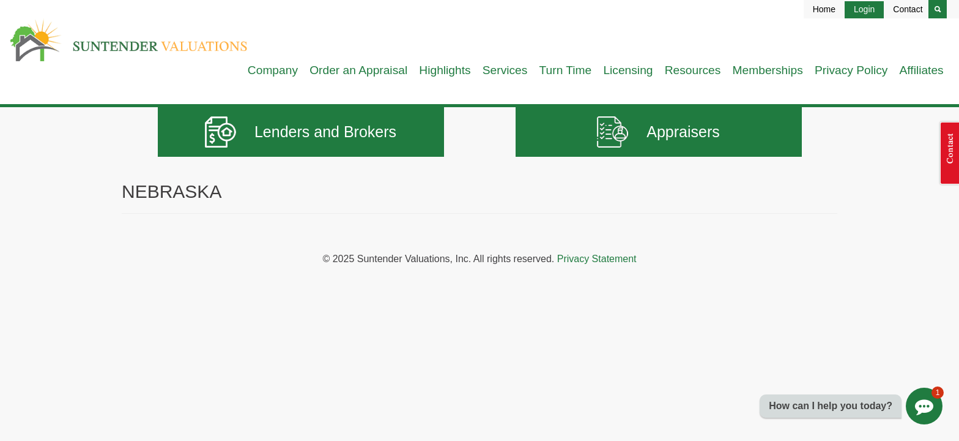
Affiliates (922, 70)
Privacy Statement (597, 259)
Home (824, 9)
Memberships (768, 70)
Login (864, 9)
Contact (907, 9)
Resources (693, 70)
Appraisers (658, 132)
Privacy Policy (851, 70)
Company (273, 70)
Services (505, 70)
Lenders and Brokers (300, 132)
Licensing (628, 70)
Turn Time (565, 70)
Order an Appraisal (358, 70)
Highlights (444, 70)
